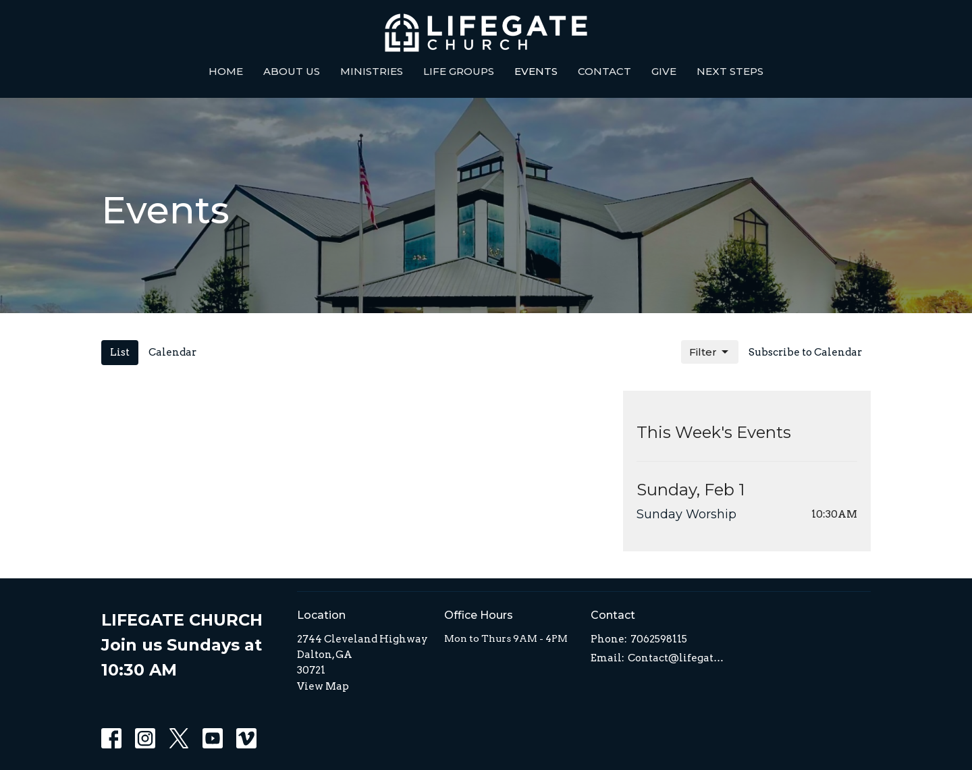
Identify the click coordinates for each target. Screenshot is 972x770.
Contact (604, 71)
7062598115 (658, 639)
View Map (323, 686)
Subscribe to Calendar (805, 352)
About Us (291, 71)
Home (226, 71)
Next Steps (730, 71)
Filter (709, 352)
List (120, 352)
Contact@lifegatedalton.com (676, 658)
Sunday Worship (686, 514)
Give (663, 71)
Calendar (172, 352)
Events (536, 71)
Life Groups (458, 71)
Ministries (371, 71)
